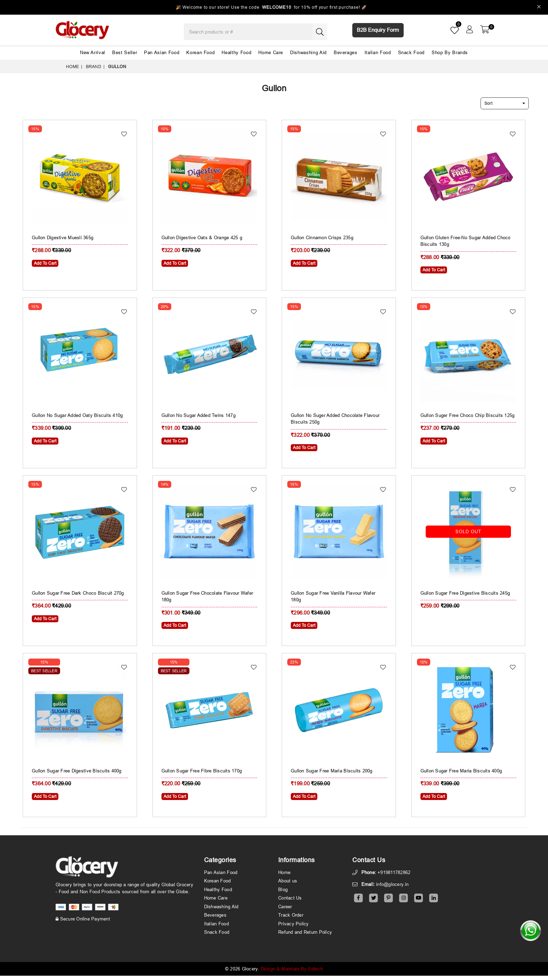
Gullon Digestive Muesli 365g (62, 238)
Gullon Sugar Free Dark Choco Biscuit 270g (78, 593)
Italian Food (378, 52)
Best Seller (124, 52)
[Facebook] (358, 898)
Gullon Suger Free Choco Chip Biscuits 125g (467, 415)
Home (72, 66)
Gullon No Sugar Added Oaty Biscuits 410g (77, 415)
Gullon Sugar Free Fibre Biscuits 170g (201, 771)
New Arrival (92, 52)
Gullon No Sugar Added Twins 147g (198, 415)
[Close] (539, 7)
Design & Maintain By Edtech (292, 969)
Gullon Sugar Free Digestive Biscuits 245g (465, 593)
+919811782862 (393, 872)
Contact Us (290, 898)
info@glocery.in (392, 884)
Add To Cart (45, 263)
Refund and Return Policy (305, 932)
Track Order (290, 915)
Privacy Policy (293, 924)
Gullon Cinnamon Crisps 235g (322, 238)
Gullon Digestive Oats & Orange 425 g (201, 238)
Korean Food (200, 52)
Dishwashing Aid (308, 52)
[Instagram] (403, 898)
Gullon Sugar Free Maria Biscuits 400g (461, 771)
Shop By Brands (450, 52)
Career (285, 907)
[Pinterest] (388, 898)
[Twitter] (373, 898)
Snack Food (411, 52)
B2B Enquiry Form (378, 30)
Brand (93, 66)
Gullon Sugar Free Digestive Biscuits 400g (77, 771)
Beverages (346, 52)
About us (287, 881)
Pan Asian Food (161, 52)
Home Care (270, 52)
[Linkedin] (433, 898)
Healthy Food (236, 52)
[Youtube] (418, 898)
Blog (283, 890)
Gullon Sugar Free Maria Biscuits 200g (332, 771)
